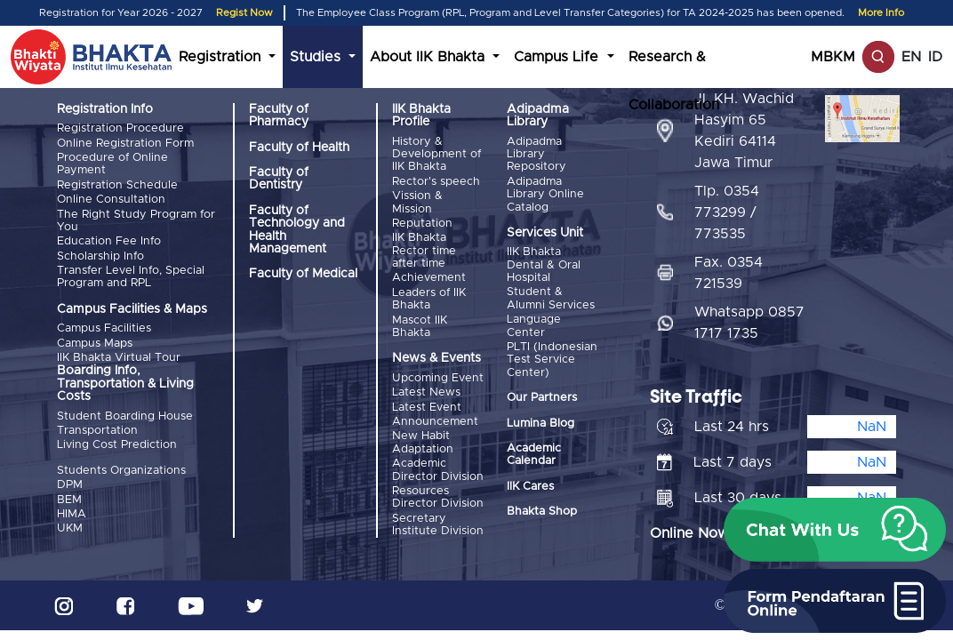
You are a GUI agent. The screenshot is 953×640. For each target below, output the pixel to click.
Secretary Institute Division (438, 525)
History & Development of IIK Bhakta (436, 154)
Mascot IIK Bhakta (419, 327)
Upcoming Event (438, 378)
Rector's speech (436, 182)
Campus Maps (94, 343)
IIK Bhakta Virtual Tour (118, 358)
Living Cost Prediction (117, 445)
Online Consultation (111, 199)
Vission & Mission (417, 202)
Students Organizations (121, 470)
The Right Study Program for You (136, 221)
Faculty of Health (299, 147)
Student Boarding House (125, 416)
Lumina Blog (540, 423)
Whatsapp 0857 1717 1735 (749, 322)
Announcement (435, 422)
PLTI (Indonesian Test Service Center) (552, 360)
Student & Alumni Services (551, 298)
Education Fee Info (109, 241)
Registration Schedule (117, 185)
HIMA (71, 514)
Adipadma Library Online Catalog (545, 194)
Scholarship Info (100, 256)
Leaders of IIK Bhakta (429, 299)
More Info (881, 13)
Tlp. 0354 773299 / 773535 (726, 212)
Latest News (426, 392)
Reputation (422, 223)
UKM (70, 528)
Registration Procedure (120, 128)
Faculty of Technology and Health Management (297, 229)
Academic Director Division (438, 470)
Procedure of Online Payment (112, 164)
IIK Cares (530, 486)
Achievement (429, 278)
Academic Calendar (534, 455)
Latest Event (426, 407)
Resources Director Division (438, 497)
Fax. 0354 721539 (728, 273)
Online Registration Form (125, 143)
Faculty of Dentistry (278, 178)
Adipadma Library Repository (536, 154)
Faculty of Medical (303, 274)
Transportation (97, 430)
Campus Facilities (104, 328)
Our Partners (542, 398)
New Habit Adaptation (422, 442)
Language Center (534, 326)
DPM (70, 485)
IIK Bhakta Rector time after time (424, 250)
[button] (835, 530)
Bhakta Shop (542, 511)
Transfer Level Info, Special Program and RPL (130, 277)
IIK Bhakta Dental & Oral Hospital (544, 265)
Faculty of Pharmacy (278, 115)
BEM (69, 500)
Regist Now (244, 13)
